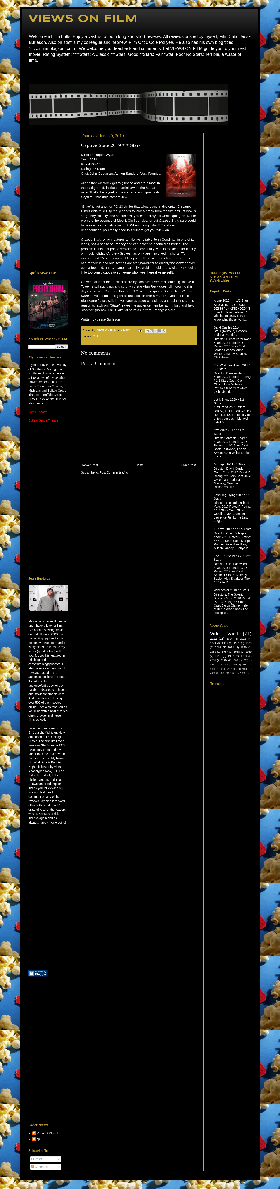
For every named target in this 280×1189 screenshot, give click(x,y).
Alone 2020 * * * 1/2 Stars (231, 300)
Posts (36, 1159)
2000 (212, 673)
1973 (212, 664)
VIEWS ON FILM (83, 19)
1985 (223, 669)
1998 (243, 656)
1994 (234, 669)
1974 (213, 643)
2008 (232, 673)
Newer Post (90, 465)
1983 (212, 669)
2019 (95, 336)
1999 (248, 643)
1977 (223, 664)
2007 (224, 660)
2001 (213, 660)
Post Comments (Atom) (115, 472)
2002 (218, 647)
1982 (244, 664)
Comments (40, 1166)
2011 (243, 638)
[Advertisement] (48, 198)
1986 (213, 651)
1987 (225, 651)
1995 (218, 656)
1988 (237, 651)
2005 (222, 673)
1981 (225, 643)
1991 (237, 643)
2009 (242, 673)
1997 (231, 656)
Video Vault (224, 633)
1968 (235, 660)
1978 (231, 647)
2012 (213, 638)
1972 (245, 660)
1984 (229, 638)
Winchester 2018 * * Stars (231, 590)
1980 (234, 664)
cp (38, 1139)
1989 (248, 651)
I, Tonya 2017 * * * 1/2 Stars (233, 529)
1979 (243, 647)
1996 (244, 669)
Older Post (188, 465)
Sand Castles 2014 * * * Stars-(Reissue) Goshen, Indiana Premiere (231, 331)
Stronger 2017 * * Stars (229, 464)
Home (29, 73)
